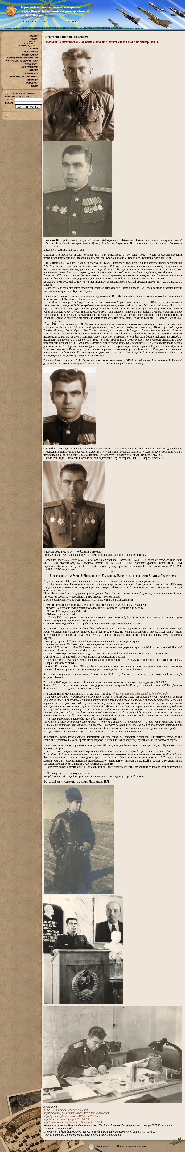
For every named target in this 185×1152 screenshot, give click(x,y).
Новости (31, 41)
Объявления (29, 43)
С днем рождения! (27, 45)
